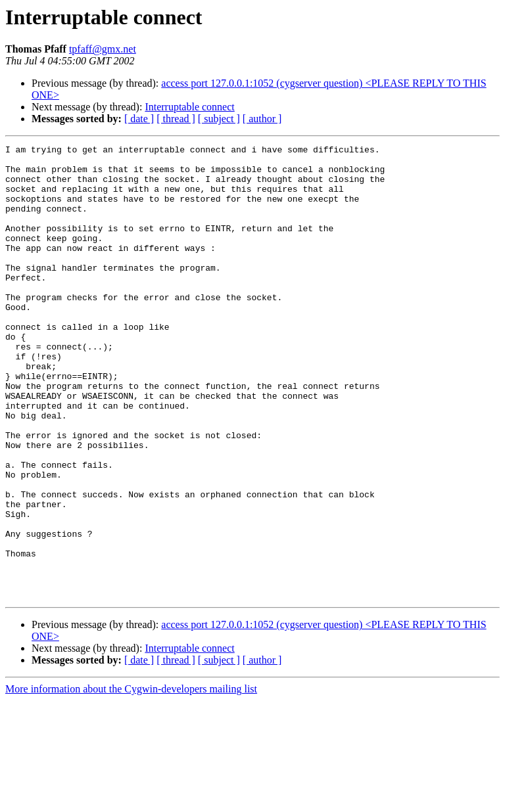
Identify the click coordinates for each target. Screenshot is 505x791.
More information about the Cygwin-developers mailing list (131, 779)
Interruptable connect (189, 106)
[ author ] (262, 118)
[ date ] (139, 118)
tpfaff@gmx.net (102, 49)
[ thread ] (175, 118)
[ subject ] (219, 118)
